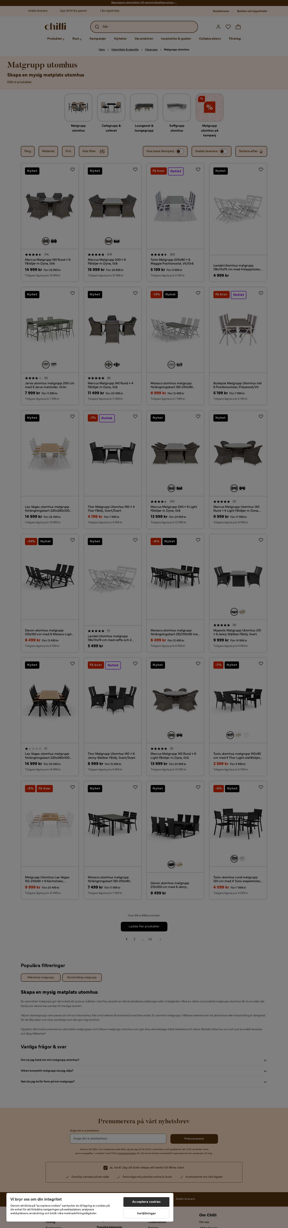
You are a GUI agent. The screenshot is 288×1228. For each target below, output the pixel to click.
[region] (89, 1207)
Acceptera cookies (146, 1202)
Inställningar (146, 1213)
